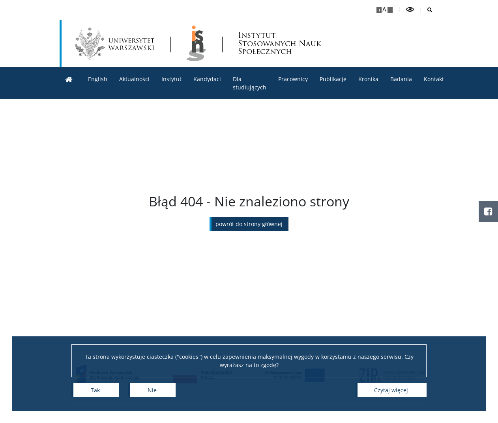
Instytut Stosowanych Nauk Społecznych (279, 43)
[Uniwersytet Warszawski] (114, 43)
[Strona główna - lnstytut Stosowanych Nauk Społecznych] (196, 43)
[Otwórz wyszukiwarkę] (426, 10)
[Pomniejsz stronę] (390, 10)
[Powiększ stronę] (379, 10)
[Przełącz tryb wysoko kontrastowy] (410, 9)
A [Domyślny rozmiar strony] (384, 9)
